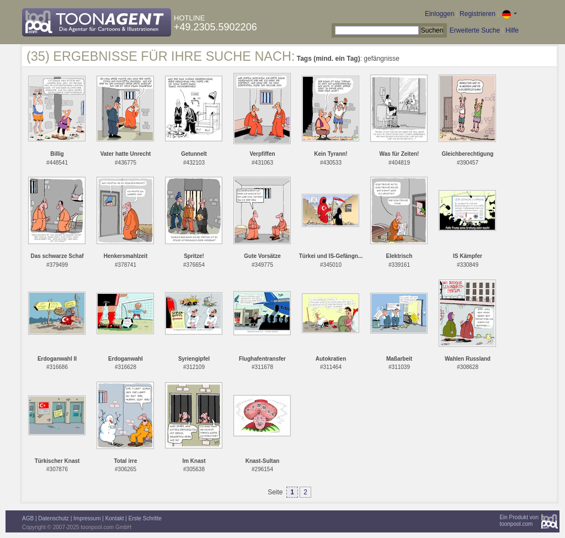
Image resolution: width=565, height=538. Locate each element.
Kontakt (114, 518)
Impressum (86, 518)
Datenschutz (53, 518)
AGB (28, 518)
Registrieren (477, 14)
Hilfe (512, 30)
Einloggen (439, 14)
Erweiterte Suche (475, 30)
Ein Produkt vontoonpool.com (519, 520)
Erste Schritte (145, 518)
